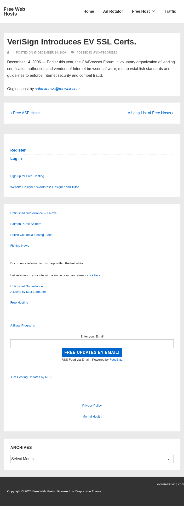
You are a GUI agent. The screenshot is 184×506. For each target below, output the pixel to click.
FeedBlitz (115, 359)
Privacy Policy (92, 405)
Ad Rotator (113, 11)
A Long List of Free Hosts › (150, 113)
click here (94, 275)
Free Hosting (19, 302)
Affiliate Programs (22, 325)
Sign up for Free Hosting (27, 176)
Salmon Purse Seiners (25, 224)
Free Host (145, 10)
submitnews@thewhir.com (57, 89)
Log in (16, 159)
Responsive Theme (88, 491)
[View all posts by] (9, 52)
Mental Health (92, 416)
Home (88, 11)
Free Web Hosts (14, 11)
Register (18, 150)
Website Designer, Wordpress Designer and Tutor (44, 187)
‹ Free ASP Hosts (25, 113)
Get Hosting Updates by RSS (31, 377)
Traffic (170, 11)
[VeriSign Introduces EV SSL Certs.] (52, 52)
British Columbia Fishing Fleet (31, 235)
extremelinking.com (170, 484)
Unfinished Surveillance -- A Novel (33, 213)
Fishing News (19, 245)
